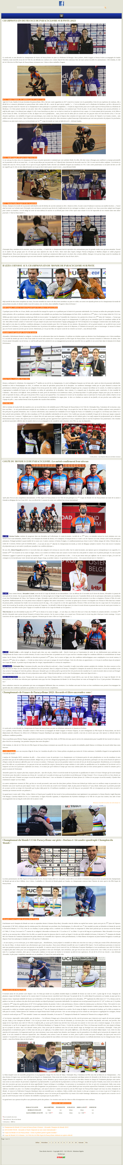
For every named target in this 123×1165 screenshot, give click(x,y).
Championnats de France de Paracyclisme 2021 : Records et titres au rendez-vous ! (47, 692)
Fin (86, 1142)
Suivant (81, 1142)
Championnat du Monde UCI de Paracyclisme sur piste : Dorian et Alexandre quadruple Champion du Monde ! (58, 841)
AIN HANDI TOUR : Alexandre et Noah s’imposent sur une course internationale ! (30, 1130)
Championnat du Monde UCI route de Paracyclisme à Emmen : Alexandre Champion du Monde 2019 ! (36, 1127)
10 (76, 1142)
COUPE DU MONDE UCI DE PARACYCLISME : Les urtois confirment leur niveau (45, 461)
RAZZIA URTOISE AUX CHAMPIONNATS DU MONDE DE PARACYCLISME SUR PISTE (49, 265)
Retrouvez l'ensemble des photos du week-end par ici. (106, 802)
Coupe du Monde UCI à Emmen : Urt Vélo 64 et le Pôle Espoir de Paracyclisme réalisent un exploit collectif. (38, 1135)
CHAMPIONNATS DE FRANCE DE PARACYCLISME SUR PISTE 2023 (39, 20)
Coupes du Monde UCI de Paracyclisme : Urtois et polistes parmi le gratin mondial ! (30, 1132)
